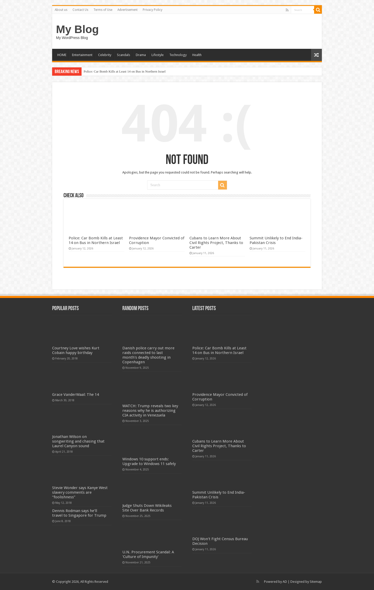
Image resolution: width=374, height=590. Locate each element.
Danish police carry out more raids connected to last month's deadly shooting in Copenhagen (148, 355)
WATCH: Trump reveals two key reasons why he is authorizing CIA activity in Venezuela (150, 411)
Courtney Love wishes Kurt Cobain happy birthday (75, 350)
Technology (178, 55)
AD (285, 582)
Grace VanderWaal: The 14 (75, 394)
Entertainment (82, 55)
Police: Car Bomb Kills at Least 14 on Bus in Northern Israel (124, 71)
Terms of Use (102, 10)
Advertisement (127, 10)
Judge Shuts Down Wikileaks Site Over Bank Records (147, 508)
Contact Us (80, 10)
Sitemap (316, 582)
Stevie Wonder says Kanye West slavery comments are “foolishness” (80, 492)
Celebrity (104, 55)
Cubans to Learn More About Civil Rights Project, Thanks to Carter (216, 243)
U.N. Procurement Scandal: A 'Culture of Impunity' (148, 554)
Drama (141, 55)
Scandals (123, 55)
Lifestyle (158, 55)
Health (197, 55)
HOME (61, 55)
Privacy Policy (152, 10)
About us (61, 10)
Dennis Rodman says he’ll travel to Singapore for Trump (79, 513)
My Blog (77, 29)
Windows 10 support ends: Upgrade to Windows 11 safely (149, 461)
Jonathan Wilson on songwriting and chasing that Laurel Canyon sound (78, 441)
